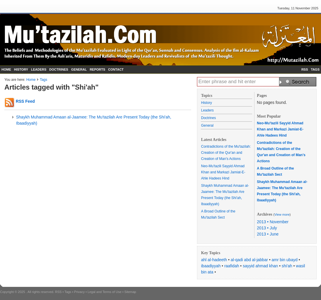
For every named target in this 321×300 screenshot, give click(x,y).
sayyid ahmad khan (260, 266)
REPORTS (97, 69)
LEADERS (38, 69)
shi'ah (287, 266)
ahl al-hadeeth (214, 259)
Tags (43, 80)
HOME (6, 69)
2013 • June (267, 234)
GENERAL (79, 69)
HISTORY (21, 69)
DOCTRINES (58, 69)
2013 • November (272, 221)
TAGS (315, 69)
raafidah (231, 266)
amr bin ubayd (285, 259)
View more (282, 214)
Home (31, 80)
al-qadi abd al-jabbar (249, 259)
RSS (304, 69)
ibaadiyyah (211, 266)
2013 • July (267, 228)
